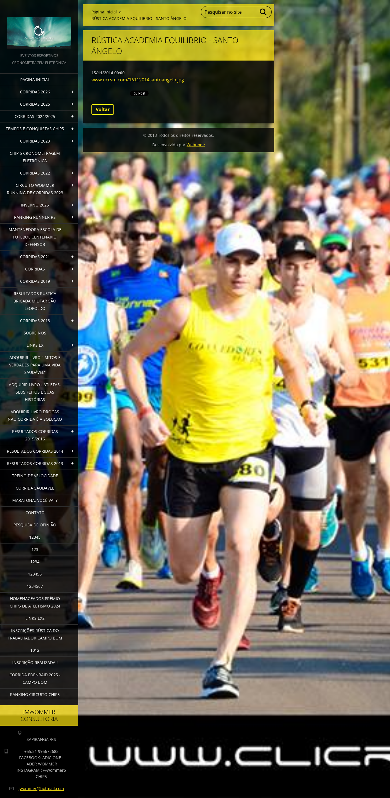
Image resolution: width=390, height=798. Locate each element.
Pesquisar (263, 12)
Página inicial (35, 79)
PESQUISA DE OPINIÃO (34, 525)
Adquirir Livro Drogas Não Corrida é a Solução (35, 415)
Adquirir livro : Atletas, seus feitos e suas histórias (35, 392)
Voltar (103, 109)
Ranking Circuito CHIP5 (35, 694)
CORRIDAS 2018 (35, 320)
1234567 (35, 586)
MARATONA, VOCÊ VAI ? (34, 500)
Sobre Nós (35, 333)
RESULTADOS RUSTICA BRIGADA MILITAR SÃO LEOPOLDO (34, 301)
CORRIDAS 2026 (35, 92)
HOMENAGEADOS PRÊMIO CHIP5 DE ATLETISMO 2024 (35, 602)
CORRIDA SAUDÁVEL (35, 488)
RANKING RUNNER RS (35, 217)
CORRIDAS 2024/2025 (35, 116)
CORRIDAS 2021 (35, 256)
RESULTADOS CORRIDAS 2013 (35, 463)
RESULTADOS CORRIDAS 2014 (35, 451)
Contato (35, 512)
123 (34, 549)
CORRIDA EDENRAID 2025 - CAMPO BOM (35, 678)
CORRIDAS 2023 (35, 141)
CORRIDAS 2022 (35, 173)
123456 (35, 574)
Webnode (196, 144)
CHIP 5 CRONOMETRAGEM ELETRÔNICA (35, 157)
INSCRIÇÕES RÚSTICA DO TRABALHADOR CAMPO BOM (35, 634)
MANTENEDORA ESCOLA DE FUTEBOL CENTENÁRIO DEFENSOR (35, 237)
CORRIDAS (35, 269)
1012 (34, 650)
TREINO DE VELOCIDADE (35, 475)
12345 (35, 537)
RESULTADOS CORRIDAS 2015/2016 (35, 435)
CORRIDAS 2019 (35, 281)
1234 (34, 561)
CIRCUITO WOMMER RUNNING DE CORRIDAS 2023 (35, 189)
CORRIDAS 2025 (35, 104)
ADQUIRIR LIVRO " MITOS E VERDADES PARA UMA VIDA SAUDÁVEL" (35, 365)
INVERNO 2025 (35, 205)
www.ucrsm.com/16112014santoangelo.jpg (137, 80)
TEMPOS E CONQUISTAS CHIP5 (35, 128)
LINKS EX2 (35, 618)
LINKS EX (35, 345)
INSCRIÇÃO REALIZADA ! (35, 662)
